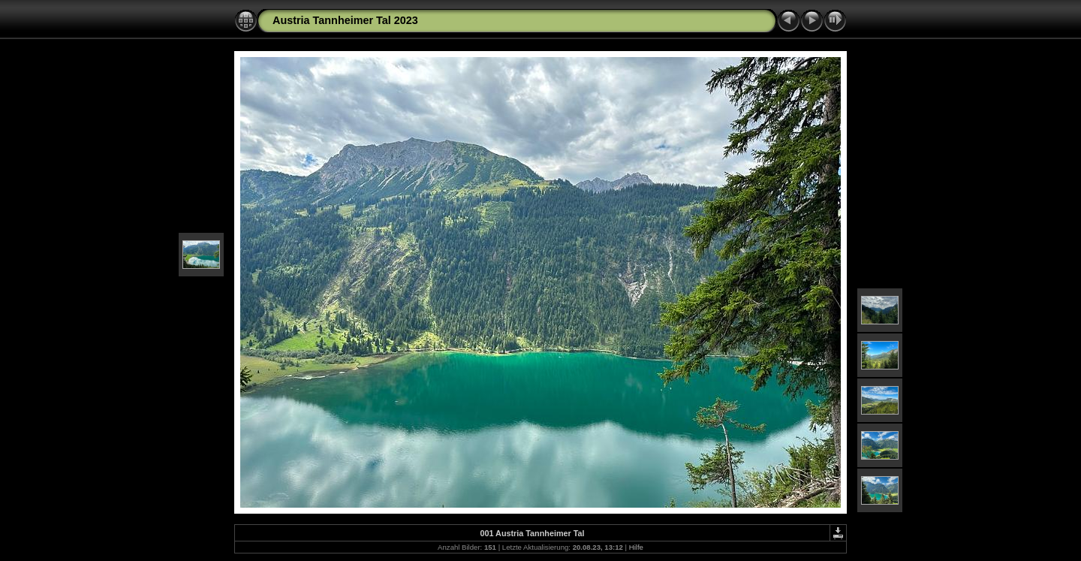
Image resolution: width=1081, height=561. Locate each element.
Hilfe (636, 547)
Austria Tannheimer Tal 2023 (345, 20)
